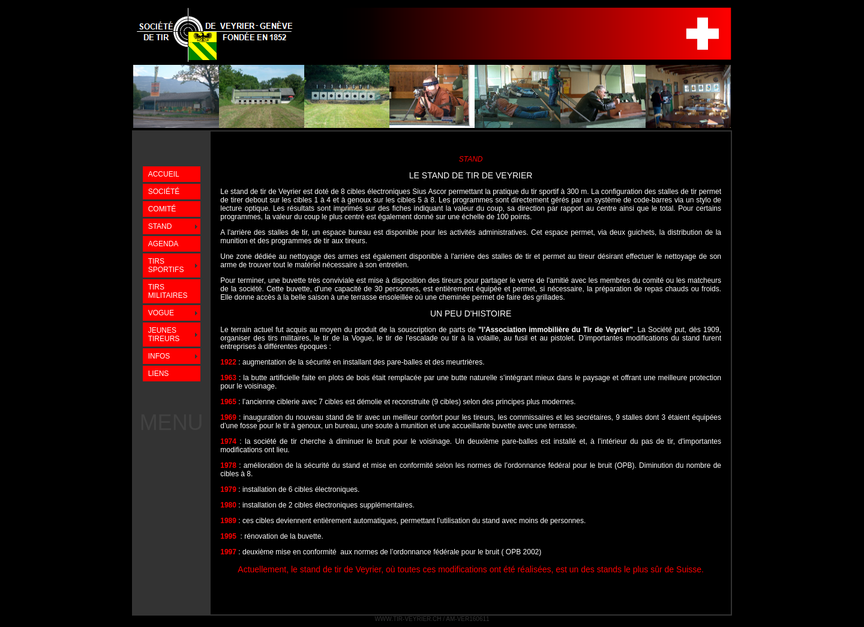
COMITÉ (162, 209)
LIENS (158, 373)
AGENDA (163, 244)
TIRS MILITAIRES (168, 291)
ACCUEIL (163, 174)
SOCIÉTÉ (164, 191)
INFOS (159, 356)
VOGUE (161, 313)
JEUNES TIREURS (164, 334)
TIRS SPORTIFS (166, 265)
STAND (160, 226)
